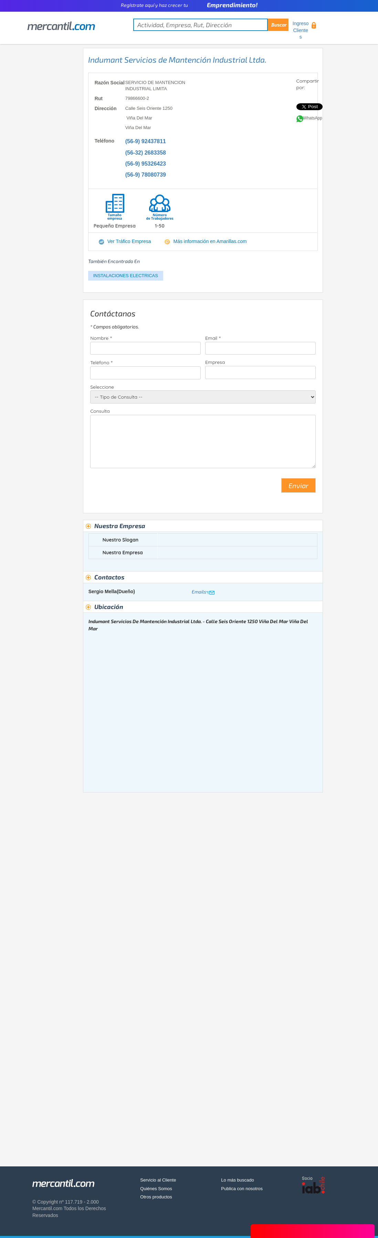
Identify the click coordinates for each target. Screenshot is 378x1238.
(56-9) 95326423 (145, 164)
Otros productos (156, 1196)
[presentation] (142, 488)
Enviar (298, 485)
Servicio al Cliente (158, 1180)
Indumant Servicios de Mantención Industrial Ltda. (177, 59)
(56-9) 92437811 (145, 141)
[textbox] (210, 25)
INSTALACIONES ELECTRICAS (125, 275)
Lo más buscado (237, 1180)
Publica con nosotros (242, 1188)
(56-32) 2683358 (145, 153)
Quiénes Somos (156, 1188)
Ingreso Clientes (301, 30)
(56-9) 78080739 (145, 175)
